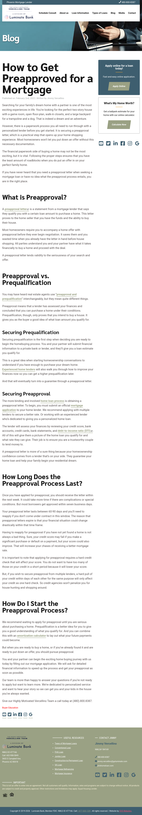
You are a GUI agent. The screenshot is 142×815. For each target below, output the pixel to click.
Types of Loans (99, 13)
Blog (113, 13)
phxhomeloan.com (104, 766)
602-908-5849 (12, 755)
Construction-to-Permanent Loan (69, 760)
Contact (132, 13)
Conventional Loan (63, 748)
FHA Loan (59, 752)
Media (122, 13)
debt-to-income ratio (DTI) (74, 430)
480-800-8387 (127, 2)
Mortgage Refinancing (64, 769)
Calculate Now (119, 124)
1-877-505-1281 (84, 811)
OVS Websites (125, 811)
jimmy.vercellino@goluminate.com (111, 761)
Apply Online (119, 86)
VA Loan (58, 765)
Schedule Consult (47, 13)
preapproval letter (16, 209)
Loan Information (80, 13)
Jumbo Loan (60, 756)
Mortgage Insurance (63, 773)
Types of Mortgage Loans (66, 743)
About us (64, 13)
